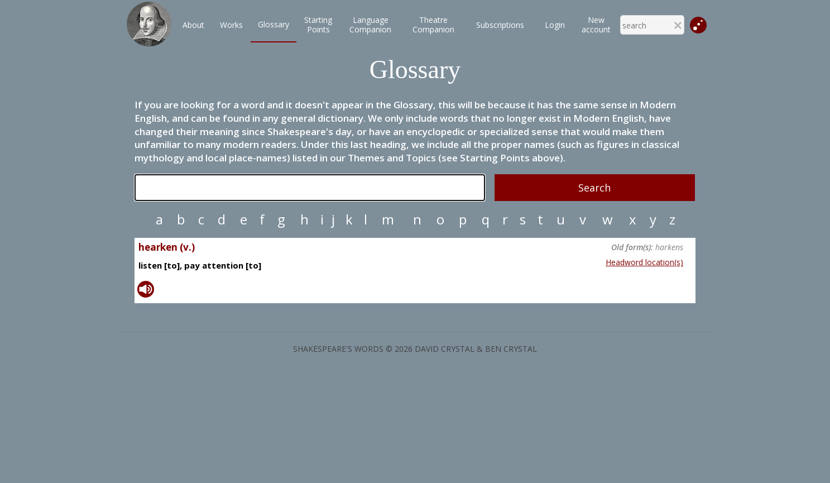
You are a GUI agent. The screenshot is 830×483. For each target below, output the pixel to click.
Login (555, 25)
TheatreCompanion (433, 24)
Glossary (273, 24)
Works (231, 25)
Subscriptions (500, 25)
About (193, 25)
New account (596, 24)
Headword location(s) (644, 262)
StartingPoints (318, 24)
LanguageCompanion (370, 24)
